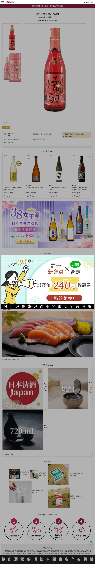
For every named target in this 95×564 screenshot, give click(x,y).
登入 (91, 2)
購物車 (86, 2)
